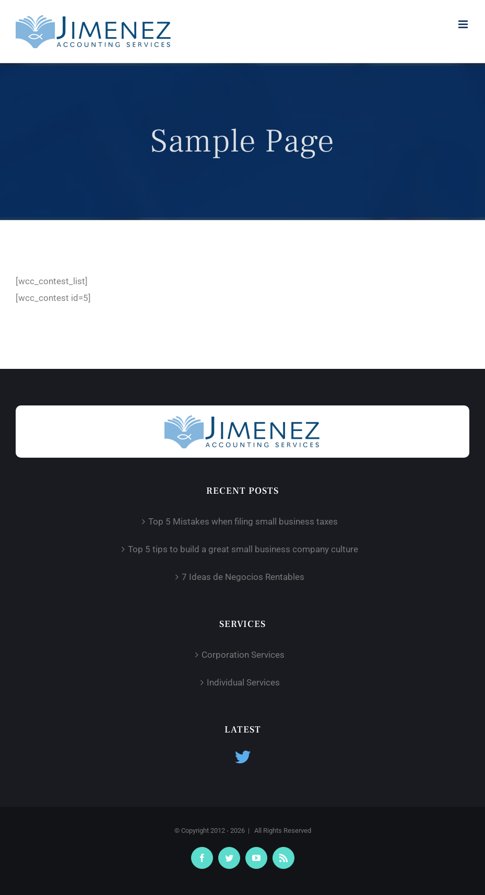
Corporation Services (243, 654)
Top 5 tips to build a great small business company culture (243, 549)
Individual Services (243, 682)
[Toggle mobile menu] (463, 24)
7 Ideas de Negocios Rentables (243, 577)
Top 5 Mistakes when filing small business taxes (243, 521)
